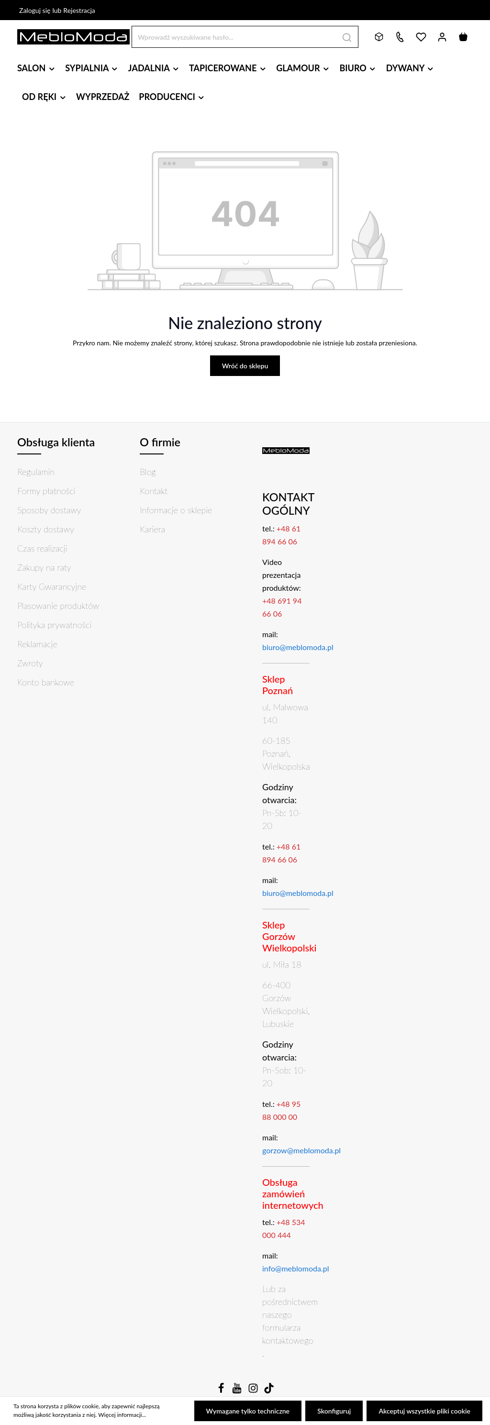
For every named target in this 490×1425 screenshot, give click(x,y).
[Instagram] (254, 1391)
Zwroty (30, 663)
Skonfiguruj (334, 1411)
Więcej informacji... (122, 1415)
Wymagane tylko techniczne (248, 1411)
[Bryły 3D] (379, 36)
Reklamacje (37, 644)
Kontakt (153, 491)
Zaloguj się (34, 10)
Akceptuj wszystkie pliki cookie (424, 1411)
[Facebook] (222, 1391)
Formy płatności (46, 491)
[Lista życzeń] (421, 36)
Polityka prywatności (54, 624)
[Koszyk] (463, 36)
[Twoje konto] (442, 36)
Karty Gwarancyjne (51, 586)
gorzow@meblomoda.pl (301, 1150)
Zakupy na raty (44, 567)
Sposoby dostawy (49, 510)
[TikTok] (269, 1391)
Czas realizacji (42, 548)
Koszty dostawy (45, 529)
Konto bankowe (45, 682)
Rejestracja (79, 10)
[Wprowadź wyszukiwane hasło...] (234, 36)
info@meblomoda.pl (295, 1268)
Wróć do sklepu (245, 366)
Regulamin (36, 471)
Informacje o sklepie (176, 510)
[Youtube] (238, 1391)
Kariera (152, 529)
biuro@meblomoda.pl (298, 647)
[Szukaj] (347, 36)
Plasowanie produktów (58, 605)
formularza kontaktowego (287, 1334)
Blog (148, 471)
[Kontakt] (400, 36)
